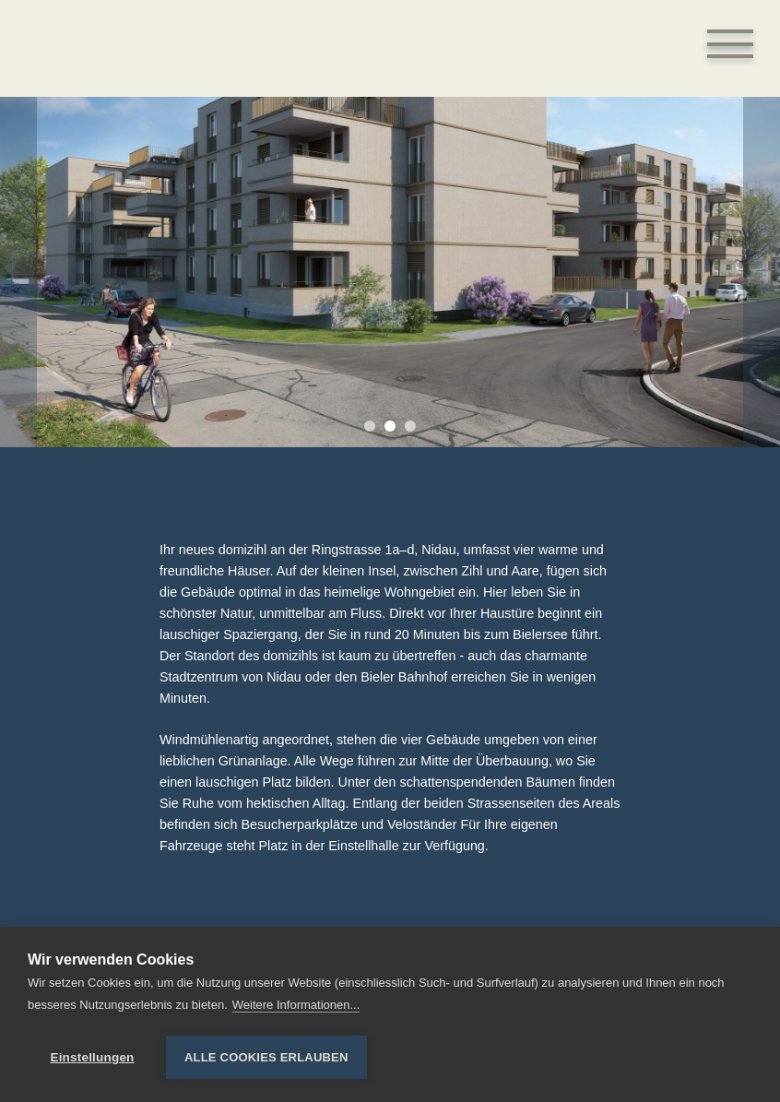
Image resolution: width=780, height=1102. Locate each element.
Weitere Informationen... (296, 1006)
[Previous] (18, 272)
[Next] (761, 272)
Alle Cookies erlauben (266, 1057)
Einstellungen (92, 1057)
